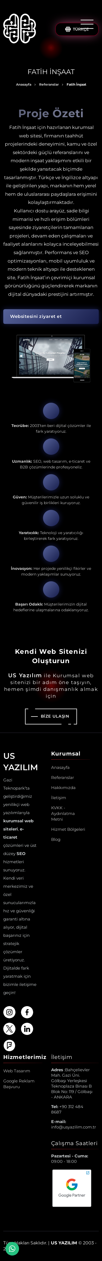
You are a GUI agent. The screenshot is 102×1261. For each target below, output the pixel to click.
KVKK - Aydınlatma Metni (63, 813)
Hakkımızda (63, 787)
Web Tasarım (16, 1070)
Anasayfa (23, 84)
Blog (55, 839)
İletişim (58, 797)
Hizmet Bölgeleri (68, 829)
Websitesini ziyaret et (36, 316)
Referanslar (49, 84)
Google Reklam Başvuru (19, 1083)
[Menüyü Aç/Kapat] (87, 24)
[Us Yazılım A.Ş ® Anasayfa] (19, 29)
